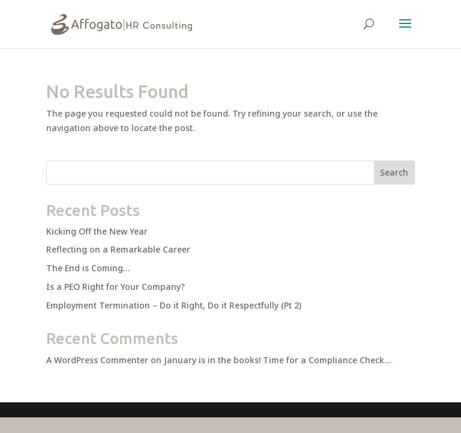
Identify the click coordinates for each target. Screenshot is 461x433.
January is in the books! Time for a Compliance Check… (277, 360)
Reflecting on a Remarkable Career (118, 249)
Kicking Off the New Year (97, 231)
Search (394, 172)
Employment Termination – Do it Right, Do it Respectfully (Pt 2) (173, 305)
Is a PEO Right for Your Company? (115, 286)
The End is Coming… (88, 268)
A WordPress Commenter (97, 360)
